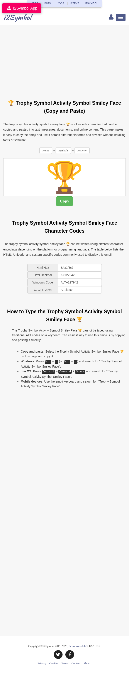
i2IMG (47, 3)
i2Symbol (17, 17)
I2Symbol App (21, 8)
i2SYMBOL (91, 3)
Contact (75, 663)
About (86, 663)
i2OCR (61, 3)
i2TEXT (74, 3)
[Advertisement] (66, 60)
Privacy (41, 663)
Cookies (54, 663)
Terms (64, 663)
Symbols (63, 150)
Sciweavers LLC (78, 646)
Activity (82, 150)
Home (45, 150)
